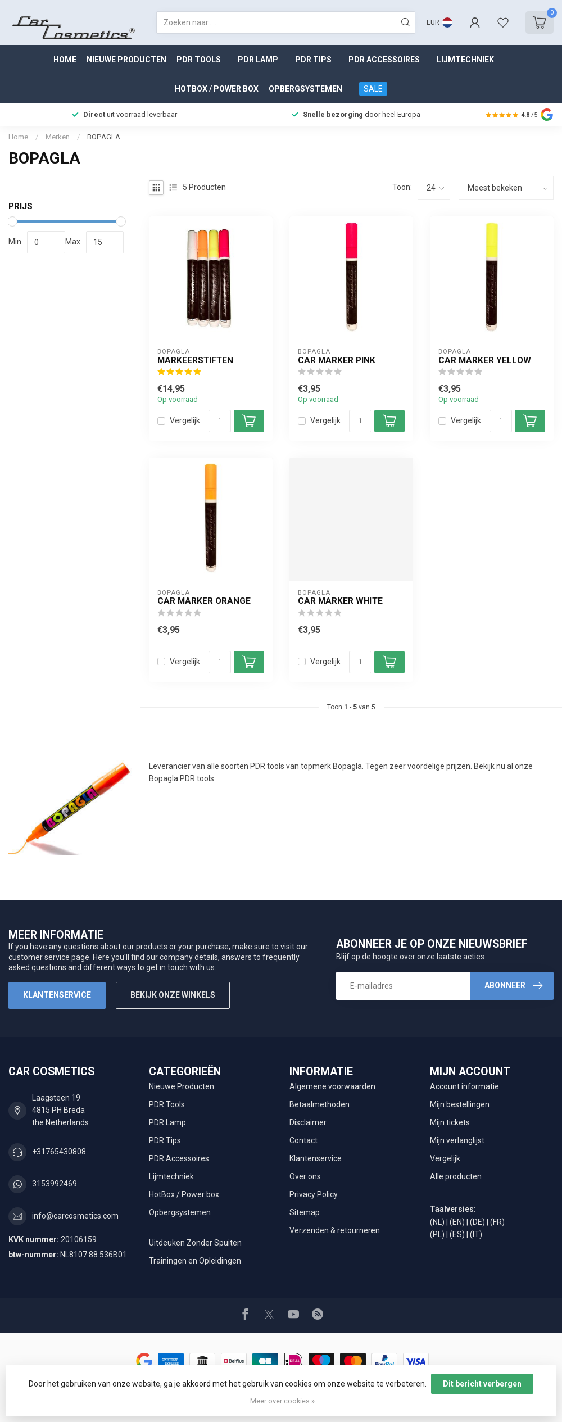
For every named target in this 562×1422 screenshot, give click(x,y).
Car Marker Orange (204, 601)
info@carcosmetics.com (75, 1215)
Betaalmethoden (319, 1104)
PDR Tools (198, 59)
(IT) (476, 1234)
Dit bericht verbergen (482, 1383)
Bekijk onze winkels (172, 994)
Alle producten (456, 1176)
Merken (58, 137)
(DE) (477, 1221)
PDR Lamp (258, 59)
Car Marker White (340, 601)
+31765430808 (59, 1151)
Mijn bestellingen (460, 1104)
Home (64, 59)
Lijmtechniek (465, 59)
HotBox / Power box (217, 88)
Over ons (305, 1176)
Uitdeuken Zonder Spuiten (195, 1242)
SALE (373, 88)
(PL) (437, 1234)
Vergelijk (185, 420)
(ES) (457, 1234)
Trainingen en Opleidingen (195, 1260)
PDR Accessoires (384, 59)
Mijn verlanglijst (457, 1140)
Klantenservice (57, 994)
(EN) (457, 1221)
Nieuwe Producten (126, 59)
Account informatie (464, 1086)
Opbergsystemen (305, 88)
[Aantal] (220, 421)
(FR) (497, 1221)
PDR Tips (313, 59)
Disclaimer (308, 1122)
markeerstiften (195, 360)
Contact (303, 1140)
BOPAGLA (103, 137)
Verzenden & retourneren (334, 1230)
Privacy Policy (313, 1194)
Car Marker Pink (336, 360)
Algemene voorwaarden (332, 1086)
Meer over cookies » (282, 1401)
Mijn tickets (450, 1122)
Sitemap (304, 1212)
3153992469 (54, 1183)
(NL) (437, 1221)
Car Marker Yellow (484, 360)
